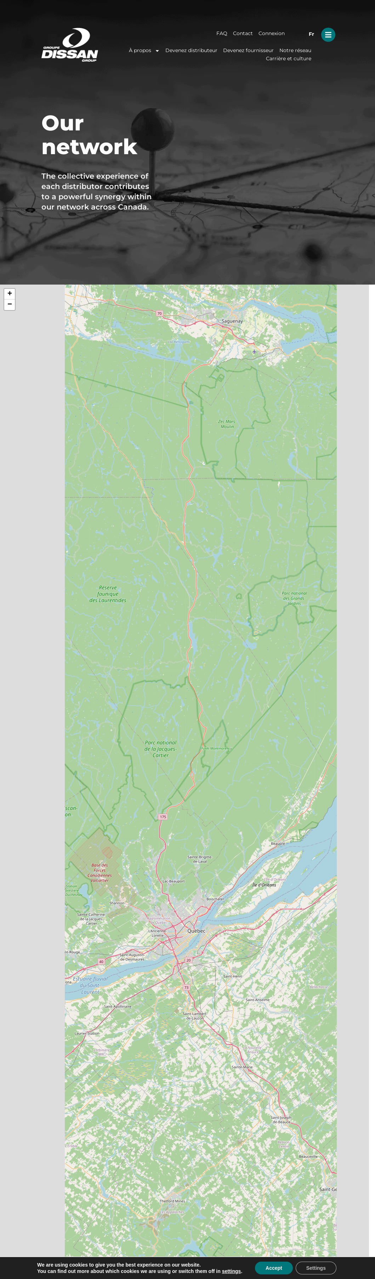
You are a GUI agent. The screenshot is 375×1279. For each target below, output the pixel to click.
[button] (9, 294)
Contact (243, 33)
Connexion (271, 33)
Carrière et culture (288, 58)
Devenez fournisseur (248, 50)
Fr (311, 34)
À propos (144, 50)
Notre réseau (295, 50)
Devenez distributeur (191, 50)
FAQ (221, 33)
